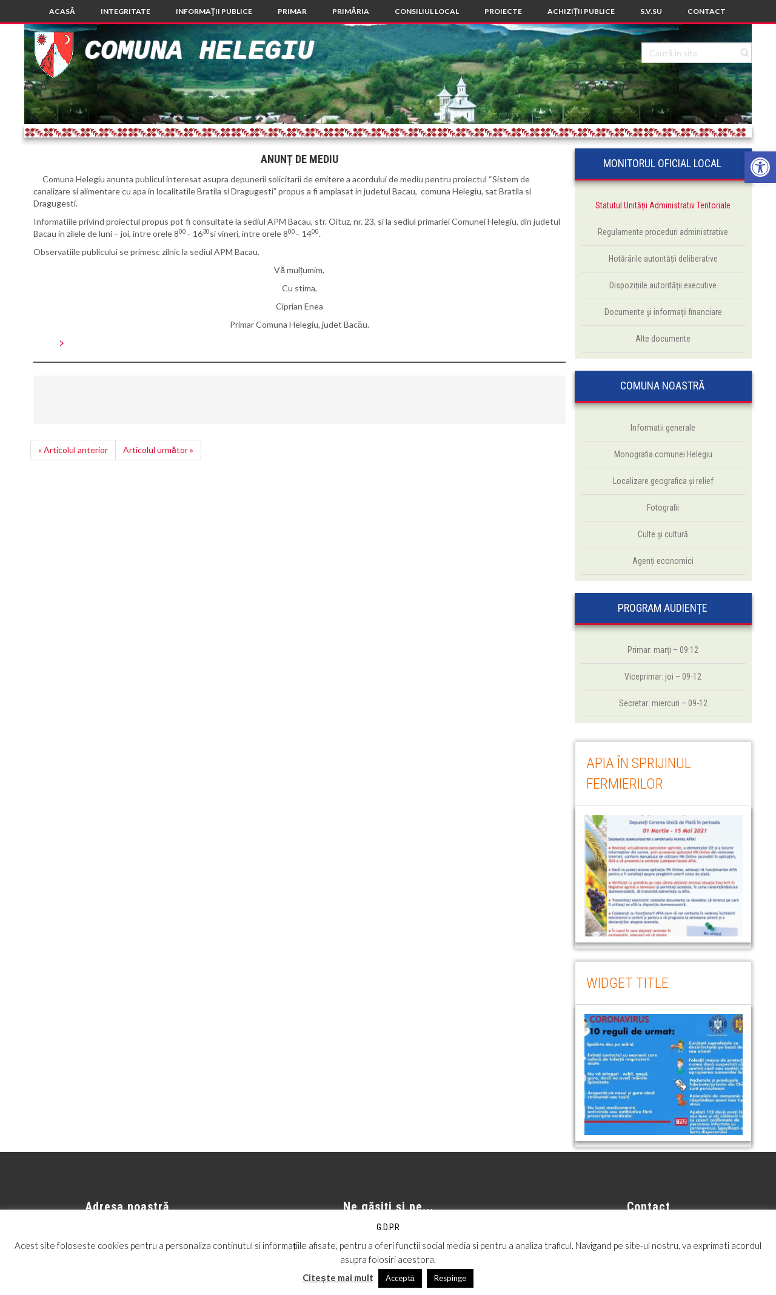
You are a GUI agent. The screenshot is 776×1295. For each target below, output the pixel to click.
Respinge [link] (450, 1278)
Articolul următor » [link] (158, 450)
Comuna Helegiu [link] (198, 51)
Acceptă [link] (400, 1278)
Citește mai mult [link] (338, 1277)
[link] (760, 167)
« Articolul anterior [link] (73, 450)
